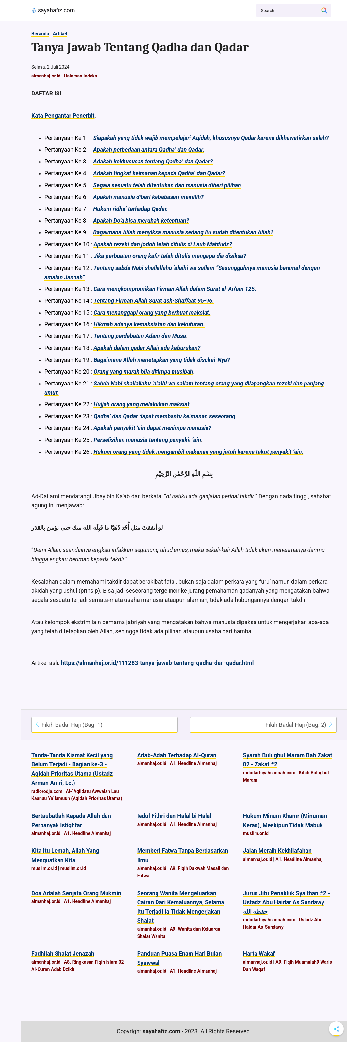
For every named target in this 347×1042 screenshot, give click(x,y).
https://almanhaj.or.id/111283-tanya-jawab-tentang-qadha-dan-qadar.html (157, 663)
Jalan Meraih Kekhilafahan (277, 850)
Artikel (60, 34)
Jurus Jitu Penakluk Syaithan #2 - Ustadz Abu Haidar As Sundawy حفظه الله (286, 902)
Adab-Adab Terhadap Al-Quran (177, 755)
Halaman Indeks (80, 75)
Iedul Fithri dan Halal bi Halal (174, 816)
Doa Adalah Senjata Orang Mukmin (76, 893)
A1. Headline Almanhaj (193, 763)
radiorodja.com (46, 791)
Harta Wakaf (259, 953)
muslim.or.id (256, 833)
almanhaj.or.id (45, 75)
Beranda (40, 34)
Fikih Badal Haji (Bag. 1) (69, 725)
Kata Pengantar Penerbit (63, 115)
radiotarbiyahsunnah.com (269, 772)
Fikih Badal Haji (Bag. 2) (299, 725)
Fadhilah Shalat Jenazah (62, 953)
